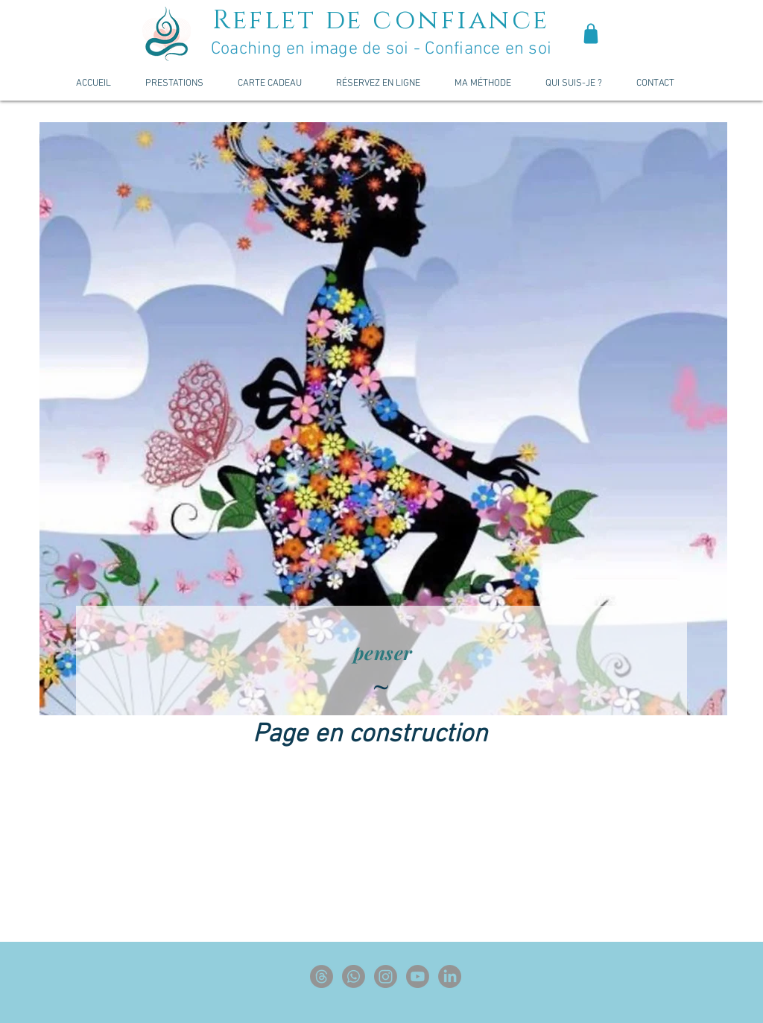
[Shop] (591, 33)
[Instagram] (385, 976)
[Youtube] (417, 976)
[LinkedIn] (449, 976)
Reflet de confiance (381, 20)
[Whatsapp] (353, 976)
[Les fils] (321, 976)
